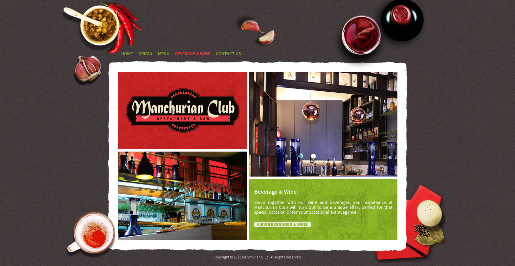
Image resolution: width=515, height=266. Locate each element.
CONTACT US (228, 54)
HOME (127, 54)
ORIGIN (145, 54)
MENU (163, 54)
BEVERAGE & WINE (192, 54)
